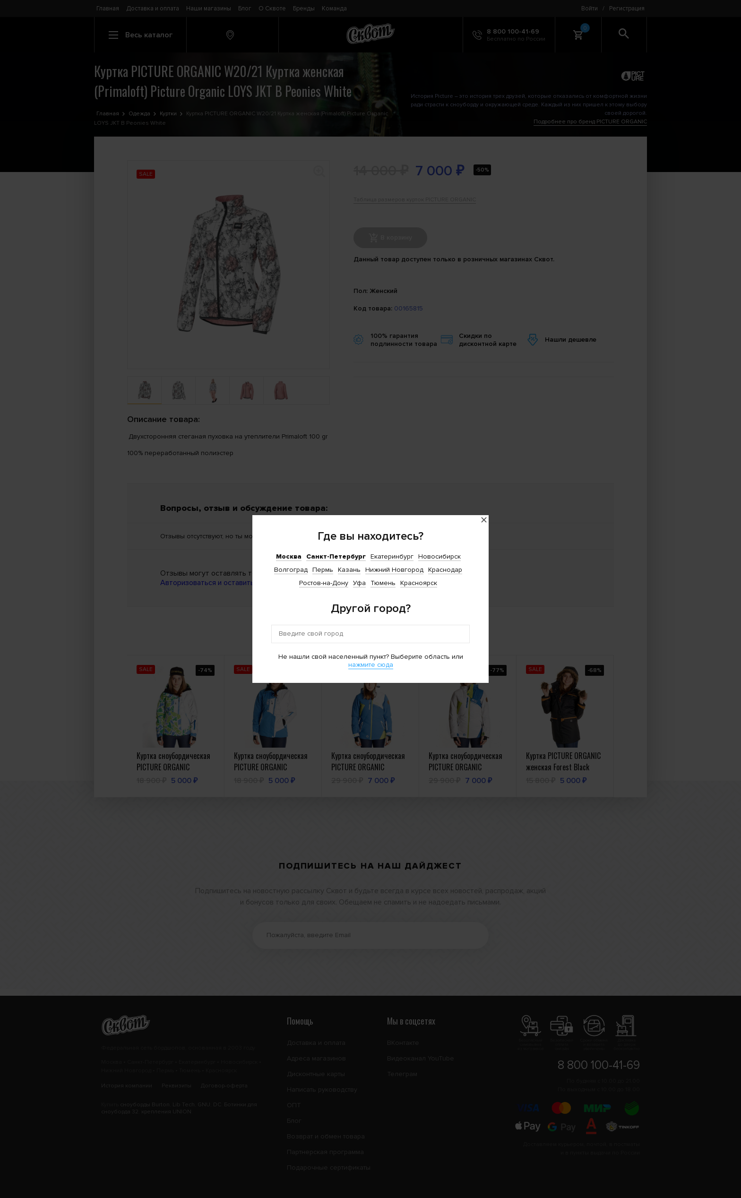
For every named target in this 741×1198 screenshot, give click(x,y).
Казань (349, 570)
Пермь (322, 570)
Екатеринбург (392, 556)
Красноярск (418, 583)
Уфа (359, 583)
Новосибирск (439, 556)
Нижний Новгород (394, 570)
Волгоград (291, 570)
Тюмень (383, 583)
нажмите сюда (370, 665)
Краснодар (445, 570)
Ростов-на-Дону (323, 583)
